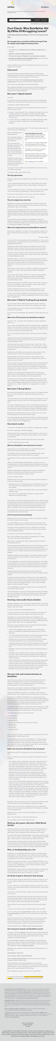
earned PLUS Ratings (28, 945)
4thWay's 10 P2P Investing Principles (32, 926)
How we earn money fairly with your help (28, 998)
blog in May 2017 (15, 119)
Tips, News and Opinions (17, 11)
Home (8, 11)
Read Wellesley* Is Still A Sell (15, 952)
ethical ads (46, 23)
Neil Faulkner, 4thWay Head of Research (19, 34)
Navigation (45, 7)
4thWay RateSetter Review (20, 958)
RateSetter (22, 49)
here (36, 43)
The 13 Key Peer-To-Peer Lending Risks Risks (19, 955)
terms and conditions (14, 1017)
